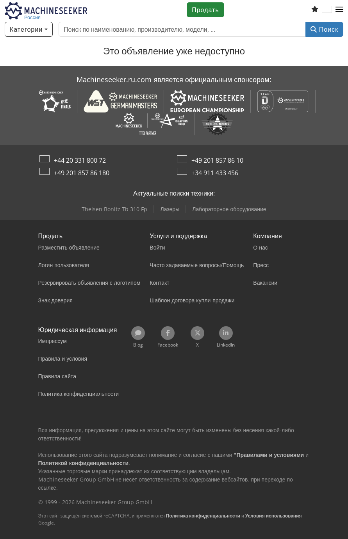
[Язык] (327, 9)
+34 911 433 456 (214, 173)
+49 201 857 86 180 (81, 173)
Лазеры (169, 209)
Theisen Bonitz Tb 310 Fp (114, 209)
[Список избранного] (314, 9)
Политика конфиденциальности (203, 515)
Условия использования (273, 515)
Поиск (324, 29)
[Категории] (29, 29)
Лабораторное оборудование (229, 209)
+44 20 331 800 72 (80, 160)
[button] (339, 9)
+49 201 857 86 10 (217, 160)
